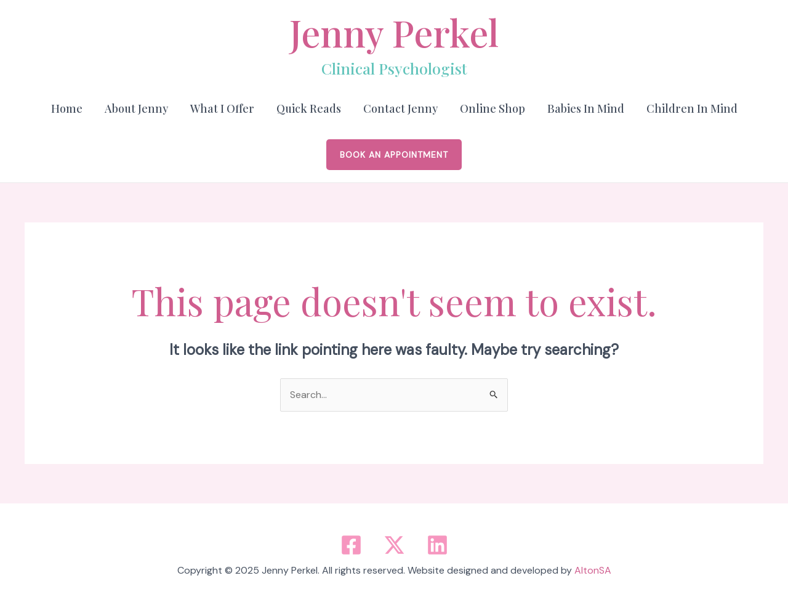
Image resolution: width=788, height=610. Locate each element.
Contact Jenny (400, 108)
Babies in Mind (585, 108)
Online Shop (492, 108)
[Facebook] (351, 545)
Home (66, 108)
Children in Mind (692, 108)
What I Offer (222, 108)
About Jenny (136, 108)
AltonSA (592, 570)
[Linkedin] (437, 545)
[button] (394, 154)
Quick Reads (308, 108)
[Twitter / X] (394, 545)
